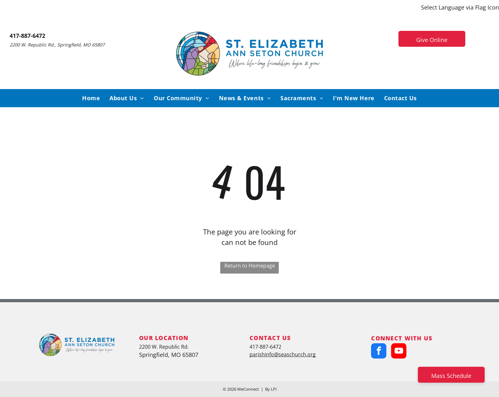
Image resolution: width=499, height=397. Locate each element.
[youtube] (398, 351)
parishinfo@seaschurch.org (283, 354)
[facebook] (378, 351)
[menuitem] (91, 98)
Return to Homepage (249, 265)
